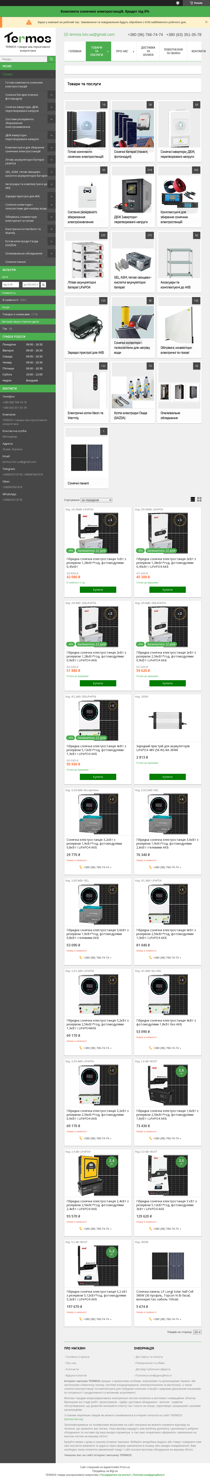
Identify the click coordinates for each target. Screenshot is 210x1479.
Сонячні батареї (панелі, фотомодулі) (22, 96)
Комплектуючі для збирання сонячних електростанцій (24, 149)
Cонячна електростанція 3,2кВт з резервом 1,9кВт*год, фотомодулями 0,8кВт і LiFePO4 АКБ (94, 843)
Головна (75, 51)
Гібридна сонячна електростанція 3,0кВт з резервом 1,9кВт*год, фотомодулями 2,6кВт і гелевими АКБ (167, 843)
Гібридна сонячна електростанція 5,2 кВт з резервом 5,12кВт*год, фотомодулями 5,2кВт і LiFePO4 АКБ (97, 1295)
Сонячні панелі (15, 262)
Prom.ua (125, 1467)
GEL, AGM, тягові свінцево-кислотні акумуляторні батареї (26, 174)
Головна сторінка (77, 1357)
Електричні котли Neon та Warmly (23, 231)
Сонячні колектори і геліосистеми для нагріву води (26, 206)
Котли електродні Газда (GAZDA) (21, 243)
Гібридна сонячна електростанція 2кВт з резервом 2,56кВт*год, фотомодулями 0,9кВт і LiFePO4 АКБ (166, 656)
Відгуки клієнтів (76, 1375)
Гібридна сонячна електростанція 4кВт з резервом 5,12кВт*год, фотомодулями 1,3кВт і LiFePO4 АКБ (96, 750)
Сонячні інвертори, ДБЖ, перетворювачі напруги (22, 109)
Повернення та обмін (173, 51)
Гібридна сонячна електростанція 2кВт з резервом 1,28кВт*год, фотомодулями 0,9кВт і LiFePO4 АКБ (96, 656)
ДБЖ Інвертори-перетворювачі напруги (22, 137)
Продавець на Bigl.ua (105, 1471)
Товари (8, 74)
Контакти (199, 51)
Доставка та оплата (148, 51)
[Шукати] (51, 59)
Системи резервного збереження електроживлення (19, 123)
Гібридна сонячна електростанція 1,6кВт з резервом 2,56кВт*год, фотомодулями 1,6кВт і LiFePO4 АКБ (167, 1114)
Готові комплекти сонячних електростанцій (24, 84)
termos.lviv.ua (73, 1419)
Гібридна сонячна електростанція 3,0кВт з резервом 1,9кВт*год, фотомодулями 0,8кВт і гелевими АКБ (98, 934)
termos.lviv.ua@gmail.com (19, 462)
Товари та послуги (96, 51)
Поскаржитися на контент (115, 1474)
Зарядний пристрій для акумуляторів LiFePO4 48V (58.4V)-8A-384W (163, 748)
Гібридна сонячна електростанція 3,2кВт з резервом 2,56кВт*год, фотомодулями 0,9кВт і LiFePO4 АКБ (98, 1114)
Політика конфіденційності (154, 1375)
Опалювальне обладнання (23, 253)
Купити (98, 590)
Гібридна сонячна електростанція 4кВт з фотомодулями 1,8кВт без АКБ (166, 1022)
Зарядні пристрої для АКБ (22, 196)
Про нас (122, 51)
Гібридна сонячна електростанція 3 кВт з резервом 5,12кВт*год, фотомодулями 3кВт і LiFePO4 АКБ (166, 1205)
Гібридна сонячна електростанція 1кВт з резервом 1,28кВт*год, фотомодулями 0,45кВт (96, 563)
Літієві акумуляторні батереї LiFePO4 (24, 161)
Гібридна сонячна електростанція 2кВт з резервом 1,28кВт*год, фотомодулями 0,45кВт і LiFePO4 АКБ (166, 563)
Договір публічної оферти (153, 1369)
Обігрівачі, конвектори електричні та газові (21, 219)
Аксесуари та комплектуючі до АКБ (26, 186)
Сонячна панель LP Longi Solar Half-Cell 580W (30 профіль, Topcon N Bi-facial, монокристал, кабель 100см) (164, 1295)
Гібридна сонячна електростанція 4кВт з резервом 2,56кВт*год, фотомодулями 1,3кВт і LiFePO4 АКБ (166, 934)
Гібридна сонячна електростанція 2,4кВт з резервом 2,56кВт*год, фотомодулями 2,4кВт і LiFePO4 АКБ (98, 1205)
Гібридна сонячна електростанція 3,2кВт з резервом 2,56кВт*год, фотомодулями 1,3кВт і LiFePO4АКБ (98, 1024)
